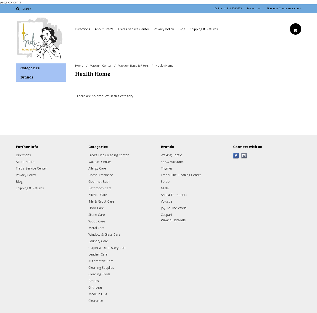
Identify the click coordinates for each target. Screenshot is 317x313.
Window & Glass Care (104, 234)
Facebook (236, 156)
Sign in (271, 8)
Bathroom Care (99, 188)
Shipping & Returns (204, 29)
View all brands (173, 220)
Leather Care (98, 254)
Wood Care (96, 221)
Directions (82, 29)
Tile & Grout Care (101, 201)
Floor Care (96, 208)
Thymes (167, 168)
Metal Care (96, 228)
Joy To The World (174, 208)
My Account (254, 8)
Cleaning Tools (99, 274)
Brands (93, 281)
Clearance (95, 300)
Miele (165, 188)
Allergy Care (97, 168)
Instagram (244, 156)
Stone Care (96, 214)
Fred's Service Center (133, 29)
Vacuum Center (100, 65)
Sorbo (165, 181)
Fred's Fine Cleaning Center (108, 155)
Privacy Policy (164, 29)
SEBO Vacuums (172, 161)
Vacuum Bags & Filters (133, 65)
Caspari (166, 214)
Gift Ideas (95, 287)
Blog (181, 29)
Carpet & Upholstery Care (107, 247)
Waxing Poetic (171, 155)
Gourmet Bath (99, 181)
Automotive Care (101, 261)
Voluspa (166, 201)
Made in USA (97, 294)
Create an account (290, 8)
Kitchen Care (97, 195)
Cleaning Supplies (101, 267)
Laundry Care (98, 241)
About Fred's (104, 29)
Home (79, 65)
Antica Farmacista (174, 195)
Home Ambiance (100, 175)
